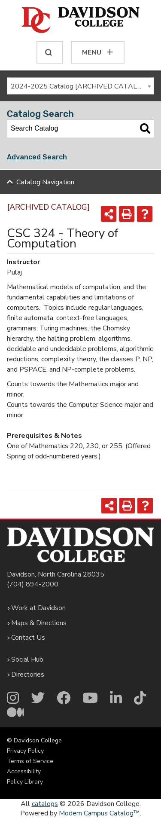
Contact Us (28, 637)
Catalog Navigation (45, 182)
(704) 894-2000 (32, 584)
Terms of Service (30, 761)
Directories (27, 674)
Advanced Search (37, 157)
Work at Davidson (38, 608)
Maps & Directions (39, 623)
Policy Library (25, 782)
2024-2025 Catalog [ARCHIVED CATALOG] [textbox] (80, 86)
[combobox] (80, 86)
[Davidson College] (80, 20)
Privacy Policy (25, 751)
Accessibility (24, 771)
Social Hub (27, 659)
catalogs (45, 804)
